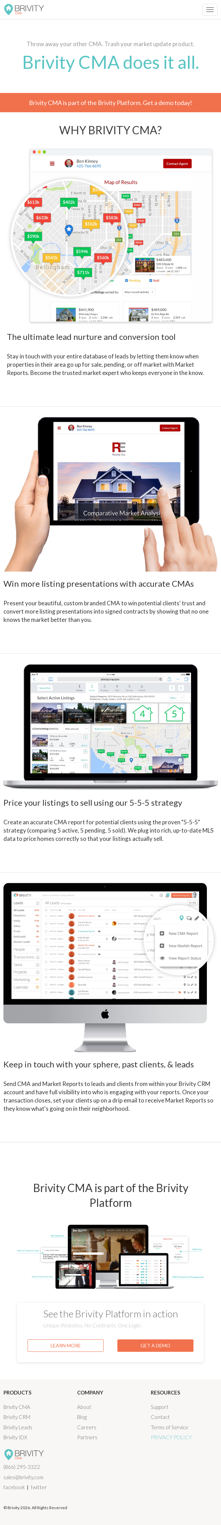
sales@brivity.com (23, 1477)
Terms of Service (169, 1427)
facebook (14, 1487)
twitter (39, 1487)
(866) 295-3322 (21, 1467)
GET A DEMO (155, 1345)
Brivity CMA (16, 1407)
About (84, 1407)
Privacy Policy (171, 1437)
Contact (160, 1417)
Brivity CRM (16, 1417)
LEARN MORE (66, 1345)
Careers (86, 1427)
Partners (87, 1437)
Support (159, 1407)
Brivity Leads (17, 1427)
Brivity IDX (15, 1437)
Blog (82, 1417)
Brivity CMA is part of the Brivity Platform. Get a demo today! (110, 102)
